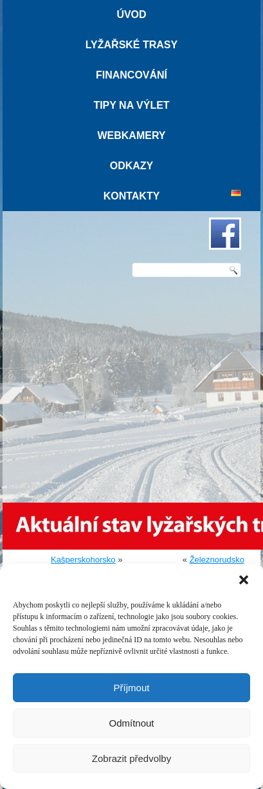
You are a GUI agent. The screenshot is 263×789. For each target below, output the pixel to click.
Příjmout (132, 687)
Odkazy (132, 165)
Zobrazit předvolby (131, 758)
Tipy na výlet (131, 105)
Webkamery (131, 135)
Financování (131, 75)
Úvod (131, 14)
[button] (243, 579)
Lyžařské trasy (131, 44)
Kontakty (132, 195)
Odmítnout (131, 723)
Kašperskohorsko (83, 559)
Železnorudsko (217, 559)
